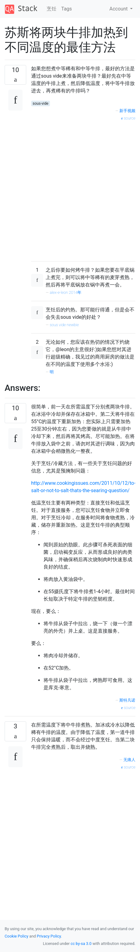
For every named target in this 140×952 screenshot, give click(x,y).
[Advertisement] (67, 189)
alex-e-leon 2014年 (65, 292)
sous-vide (40, 103)
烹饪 (51, 9)
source (128, 118)
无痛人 (129, 759)
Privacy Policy (49, 936)
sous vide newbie (64, 324)
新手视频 (127, 110)
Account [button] (119, 9)
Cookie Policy (16, 936)
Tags (66, 9)
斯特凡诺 (127, 700)
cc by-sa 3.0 (81, 943)
